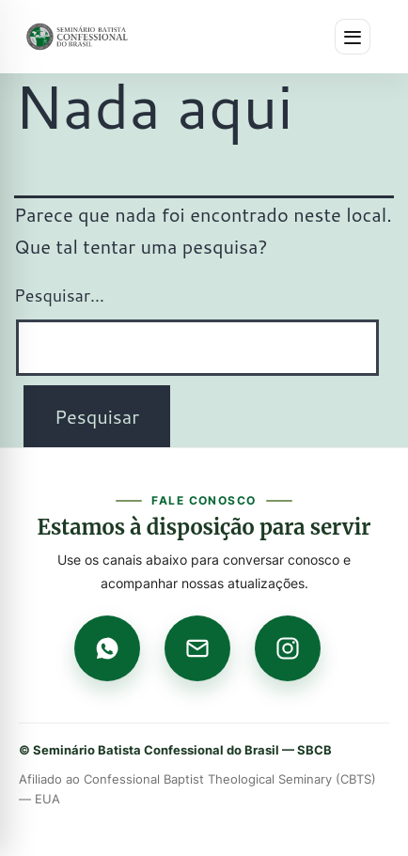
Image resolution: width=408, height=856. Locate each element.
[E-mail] (197, 648)
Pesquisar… (59, 295)
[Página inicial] (77, 37)
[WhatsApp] (107, 648)
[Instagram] (288, 648)
